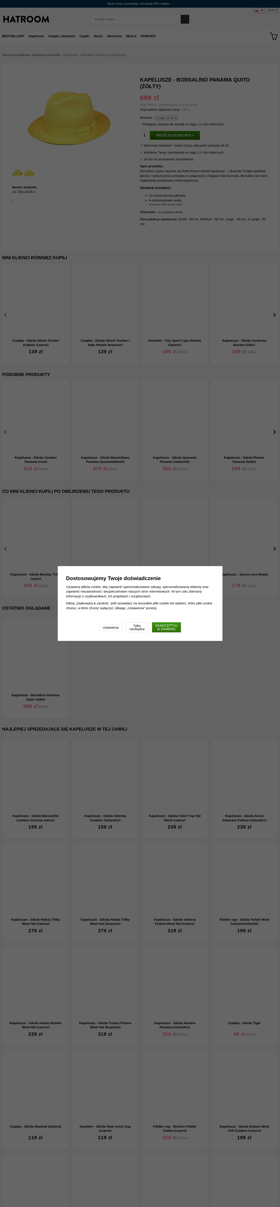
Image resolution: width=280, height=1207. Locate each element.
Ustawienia (111, 627)
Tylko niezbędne (137, 627)
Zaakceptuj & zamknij (166, 627)
